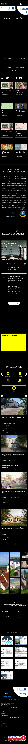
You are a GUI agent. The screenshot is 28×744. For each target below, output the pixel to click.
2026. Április (12, 263)
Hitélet (8, 381)
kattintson (7, 706)
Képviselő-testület (19, 616)
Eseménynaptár (4, 715)
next (26, 374)
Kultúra (20, 381)
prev (1, 374)
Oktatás (20, 374)
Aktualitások (14, 26)
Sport (14, 389)
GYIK (17, 611)
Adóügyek (5, 611)
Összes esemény (14, 303)
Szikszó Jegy (5, 616)
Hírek (2, 711)
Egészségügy (8, 374)
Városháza (3, 713)
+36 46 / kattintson (7, 704)
